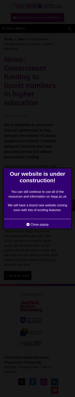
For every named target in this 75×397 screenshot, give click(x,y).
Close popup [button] (37, 224)
